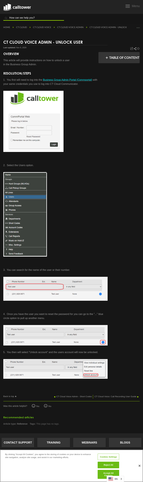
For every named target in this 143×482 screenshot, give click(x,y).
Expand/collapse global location (138, 26)
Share (135, 48)
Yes (37, 406)
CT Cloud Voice (42, 27)
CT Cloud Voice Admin (70, 27)
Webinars (89, 442)
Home (7, 27)
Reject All (108, 465)
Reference (22, 424)
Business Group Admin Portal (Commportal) (67, 79)
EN (113, 479)
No (49, 406)
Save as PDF (131, 48)
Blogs (125, 442)
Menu (136, 6)
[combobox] (115, 479)
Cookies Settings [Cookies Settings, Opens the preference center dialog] (108, 457)
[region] (71, 466)
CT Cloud (21, 27)
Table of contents (123, 57)
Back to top (8, 396)
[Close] (139, 465)
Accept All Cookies (108, 474)
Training (54, 442)
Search (6, 18)
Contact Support (18, 442)
